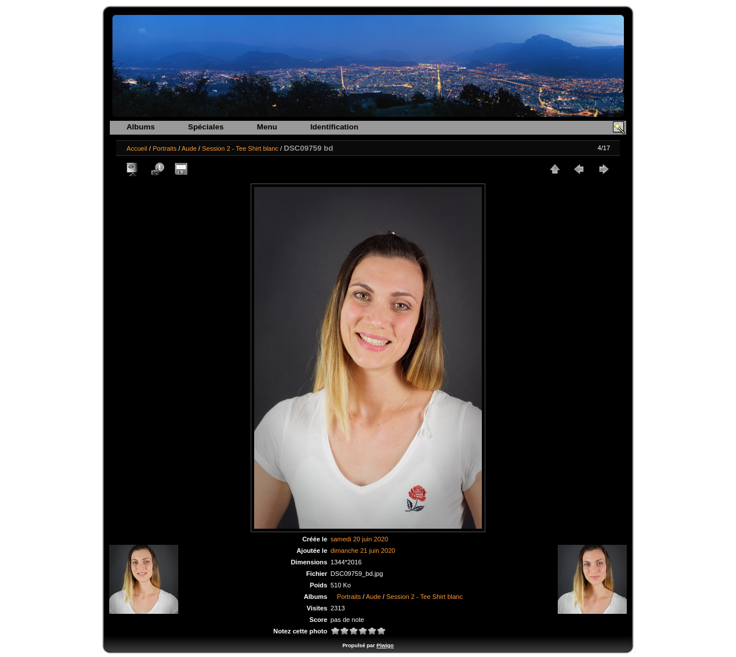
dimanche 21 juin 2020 (363, 550)
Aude (189, 148)
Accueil (136, 148)
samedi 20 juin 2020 (359, 539)
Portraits (164, 148)
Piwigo (385, 645)
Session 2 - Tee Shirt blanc (240, 148)
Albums (140, 127)
